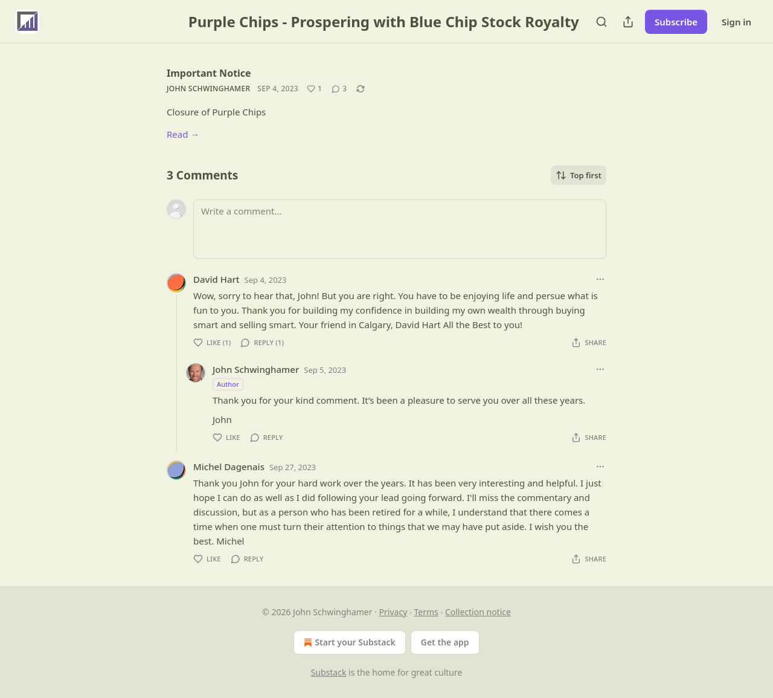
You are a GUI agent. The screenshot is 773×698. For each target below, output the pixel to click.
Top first (578, 175)
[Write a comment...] (400, 229)
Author (228, 384)
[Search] (601, 22)
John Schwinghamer (208, 88)
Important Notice (209, 73)
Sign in (736, 22)
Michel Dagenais (229, 466)
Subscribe (676, 22)
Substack (329, 672)
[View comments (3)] (339, 89)
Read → (183, 134)
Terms (426, 612)
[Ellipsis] (600, 279)
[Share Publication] (628, 22)
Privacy (393, 612)
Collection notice (478, 612)
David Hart (216, 279)
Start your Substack (348, 642)
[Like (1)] (314, 89)
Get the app (445, 642)
